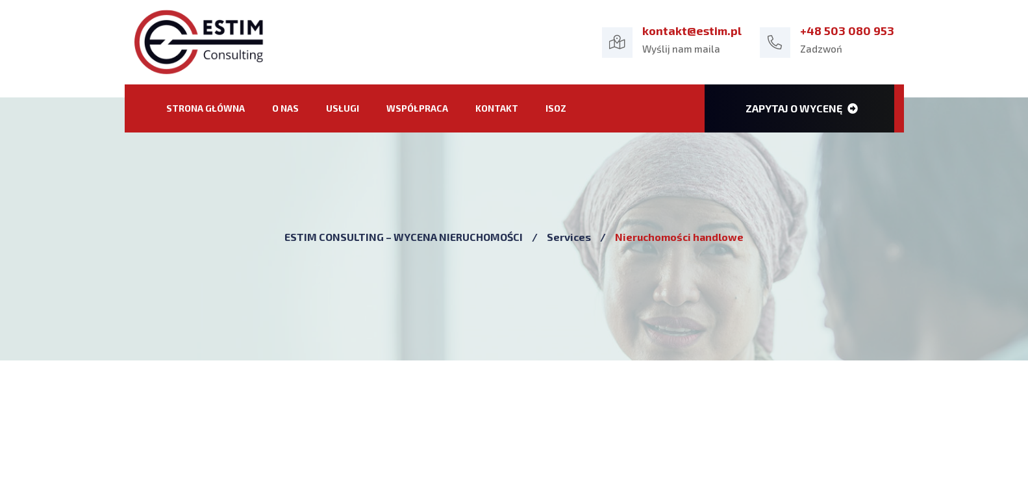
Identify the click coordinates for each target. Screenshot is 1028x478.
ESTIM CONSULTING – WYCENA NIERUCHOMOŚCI (403, 237)
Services (569, 237)
